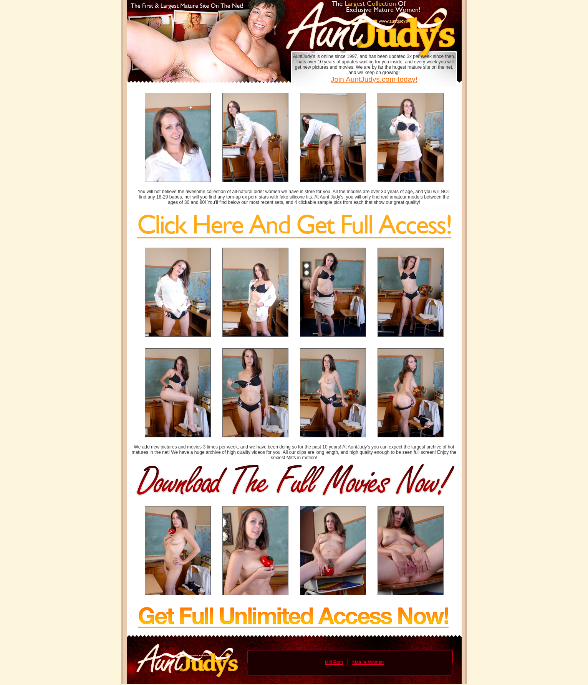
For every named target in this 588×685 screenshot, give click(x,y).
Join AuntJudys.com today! (374, 79)
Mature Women (368, 662)
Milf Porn (334, 662)
